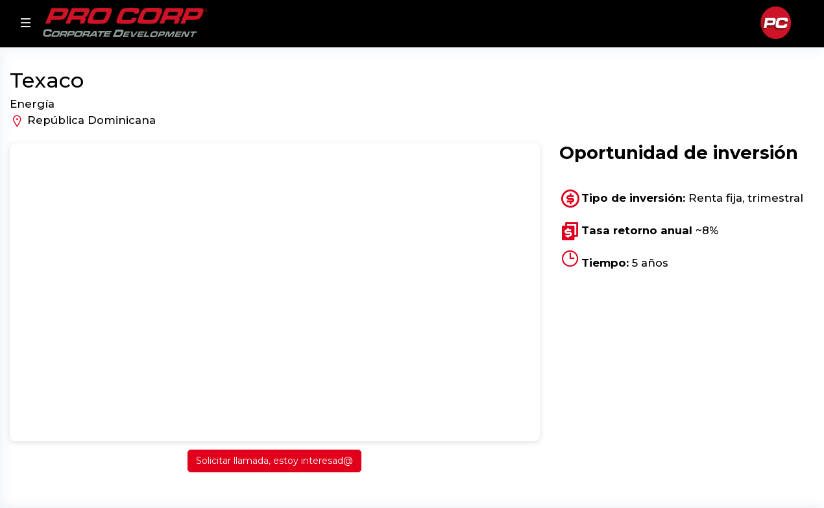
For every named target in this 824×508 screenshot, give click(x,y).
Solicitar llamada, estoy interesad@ (274, 460)
